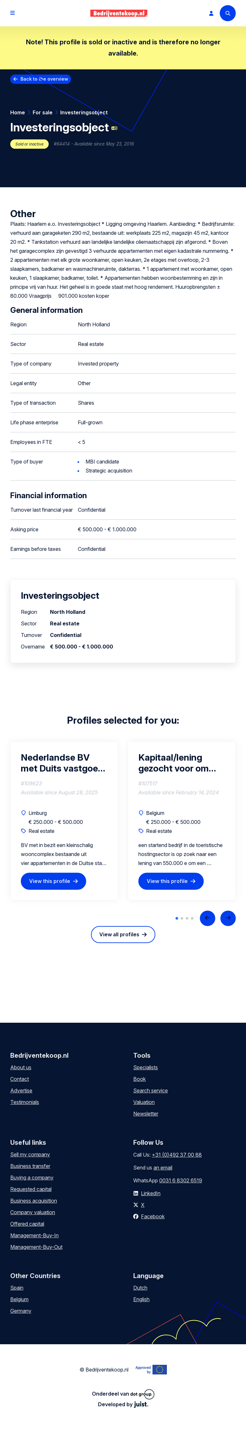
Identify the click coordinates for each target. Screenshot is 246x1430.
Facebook (153, 1216)
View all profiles (119, 934)
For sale (43, 112)
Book (139, 1079)
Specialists (145, 1067)
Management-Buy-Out (36, 1247)
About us (20, 1067)
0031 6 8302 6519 (180, 1180)
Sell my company (30, 1154)
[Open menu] (12, 13)
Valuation (144, 1102)
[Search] (228, 13)
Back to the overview (44, 79)
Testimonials (24, 1102)
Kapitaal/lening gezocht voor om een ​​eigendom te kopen (173, 763)
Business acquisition (33, 1200)
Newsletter (145, 1113)
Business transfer (30, 1166)
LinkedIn (150, 1193)
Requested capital (31, 1189)
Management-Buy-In (34, 1235)
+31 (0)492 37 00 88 (177, 1155)
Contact (19, 1079)
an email (162, 1167)
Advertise (21, 1090)
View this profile (49, 881)
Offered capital (27, 1224)
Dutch (140, 1287)
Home (17, 112)
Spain (16, 1287)
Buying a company (31, 1177)
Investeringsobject (84, 112)
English (141, 1299)
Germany (20, 1311)
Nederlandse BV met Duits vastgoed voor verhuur (62, 763)
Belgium (19, 1299)
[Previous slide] (207, 918)
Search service (150, 1090)
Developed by (123, 1404)
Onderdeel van (123, 1394)
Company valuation (32, 1212)
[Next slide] (228, 918)
